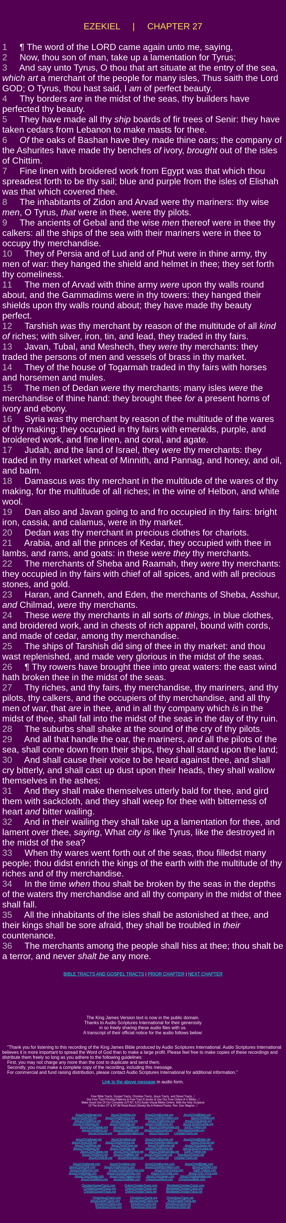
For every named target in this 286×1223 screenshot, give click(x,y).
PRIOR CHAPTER (166, 974)
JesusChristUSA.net (84, 1142)
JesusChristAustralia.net (164, 1151)
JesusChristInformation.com (162, 1167)
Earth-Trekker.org (195, 1127)
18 (7, 481)
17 (7, 450)
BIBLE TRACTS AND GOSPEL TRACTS (103, 974)
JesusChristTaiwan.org (94, 1127)
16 (7, 419)
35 (7, 915)
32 (7, 822)
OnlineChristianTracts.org (141, 1188)
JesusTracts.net (159, 1157)
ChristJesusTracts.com (106, 1197)
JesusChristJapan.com (160, 1176)
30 (7, 760)
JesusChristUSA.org (84, 1117)
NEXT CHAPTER (205, 974)
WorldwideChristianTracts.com (185, 1185)
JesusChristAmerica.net (120, 1142)
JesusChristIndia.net (122, 1148)
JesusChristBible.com (126, 1179)
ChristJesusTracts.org (143, 1197)
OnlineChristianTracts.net (140, 1191)
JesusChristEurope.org (159, 1114)
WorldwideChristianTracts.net (184, 1191)
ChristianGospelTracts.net (100, 1191)
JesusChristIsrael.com (86, 1163)
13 (7, 346)
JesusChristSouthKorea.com (126, 1170)
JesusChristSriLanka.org (198, 1124)
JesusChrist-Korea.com (168, 1170)
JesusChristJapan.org (198, 1120)
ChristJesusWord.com (159, 1179)
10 (7, 254)
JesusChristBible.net (126, 1154)
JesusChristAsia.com (122, 1163)
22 (7, 563)
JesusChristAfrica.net (88, 1145)
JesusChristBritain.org (197, 1114)
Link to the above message (129, 1081)
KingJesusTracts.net (178, 1203)
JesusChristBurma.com (84, 1170)
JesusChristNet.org (202, 1117)
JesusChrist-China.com (203, 1173)
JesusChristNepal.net (86, 1148)
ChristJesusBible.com (191, 1179)
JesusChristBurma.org (159, 1124)
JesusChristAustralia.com (195, 1176)
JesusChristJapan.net (198, 1145)
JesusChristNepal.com (83, 1173)
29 (7, 739)
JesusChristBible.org (126, 1130)
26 (7, 667)
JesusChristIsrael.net (88, 1139)
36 (7, 946)
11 (7, 285)
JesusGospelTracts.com (105, 1200)
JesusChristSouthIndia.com (124, 1173)
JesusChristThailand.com (125, 1176)
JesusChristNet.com (204, 1167)
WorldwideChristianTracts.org (184, 1188)
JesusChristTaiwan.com (89, 1176)
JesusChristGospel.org (158, 1130)
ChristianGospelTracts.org (100, 1188)
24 (7, 615)
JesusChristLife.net (202, 1142)
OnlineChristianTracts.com (141, 1185)
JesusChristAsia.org (123, 1114)
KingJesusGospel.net (191, 1154)
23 (7, 594)
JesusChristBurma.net (159, 1148)
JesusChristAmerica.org (120, 1117)
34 (7, 884)
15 (7, 388)
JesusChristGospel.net (158, 1154)
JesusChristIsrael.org (88, 1114)
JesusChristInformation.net (161, 1142)
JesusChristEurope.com (160, 1163)
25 (7, 646)
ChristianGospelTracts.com (98, 1185)
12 (7, 326)
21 (7, 543)
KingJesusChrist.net (178, 1206)
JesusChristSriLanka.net (198, 1148)
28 (7, 729)
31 (7, 791)
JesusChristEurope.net (159, 1139)
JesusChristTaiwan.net (94, 1151)
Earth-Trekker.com (204, 1170)
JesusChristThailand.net (128, 1151)
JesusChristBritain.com (199, 1163)
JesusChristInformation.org (161, 1117)
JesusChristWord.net (95, 1154)
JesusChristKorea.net (161, 1145)
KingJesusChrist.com (109, 1206)
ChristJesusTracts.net (179, 1197)
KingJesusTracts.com (108, 1203)
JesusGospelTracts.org (143, 1200)
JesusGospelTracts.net (181, 1200)
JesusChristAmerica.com (119, 1167)
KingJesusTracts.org (143, 1203)
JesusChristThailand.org (128, 1127)
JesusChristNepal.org (86, 1124)
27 (7, 687)
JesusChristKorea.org (161, 1120)
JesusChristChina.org (124, 1120)
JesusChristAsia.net (123, 1139)
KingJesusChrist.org (143, 1206)
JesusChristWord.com (94, 1179)
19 (7, 512)
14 (7, 367)
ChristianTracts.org (186, 1133)
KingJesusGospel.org (191, 1130)
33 (7, 853)
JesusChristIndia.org (122, 1124)
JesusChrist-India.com (164, 1173)
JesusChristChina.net (124, 1145)
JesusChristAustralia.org (164, 1127)
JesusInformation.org (131, 1133)
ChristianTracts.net (185, 1157)
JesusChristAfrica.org (87, 1120)
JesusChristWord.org (95, 1130)
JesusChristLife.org (100, 1133)
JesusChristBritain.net (196, 1139)
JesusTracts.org (159, 1133)
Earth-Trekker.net (195, 1151)
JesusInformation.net (131, 1157)
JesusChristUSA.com (82, 1167)
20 (7, 532)
